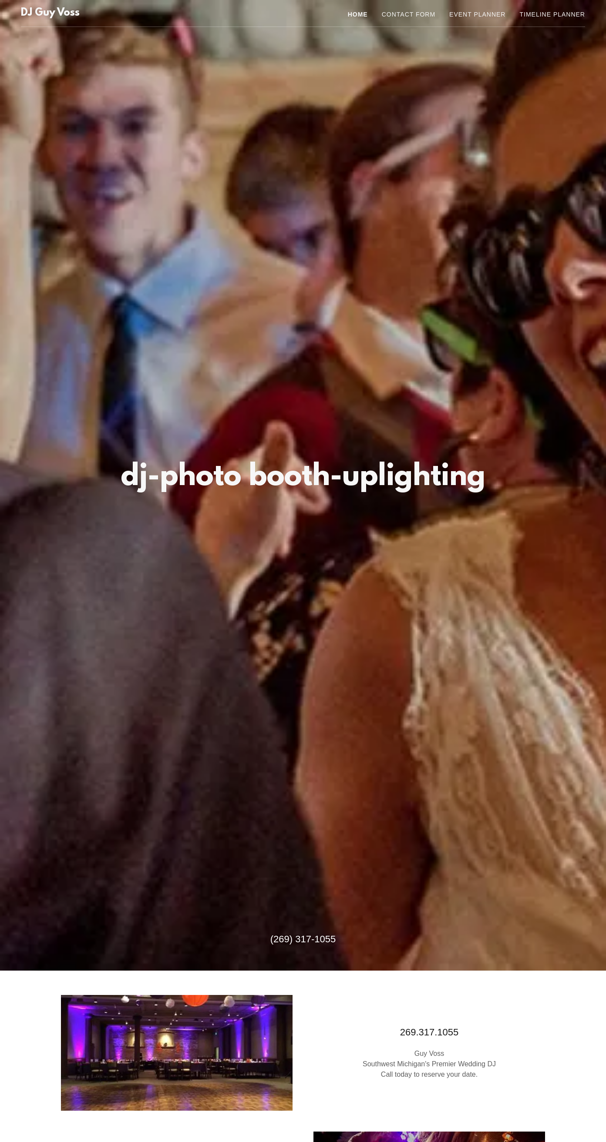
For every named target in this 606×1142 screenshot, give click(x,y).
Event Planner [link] (477, 14)
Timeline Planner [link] (552, 14)
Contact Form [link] (408, 14)
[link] (50, 13)
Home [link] (358, 14)
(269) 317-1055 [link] (303, 939)
